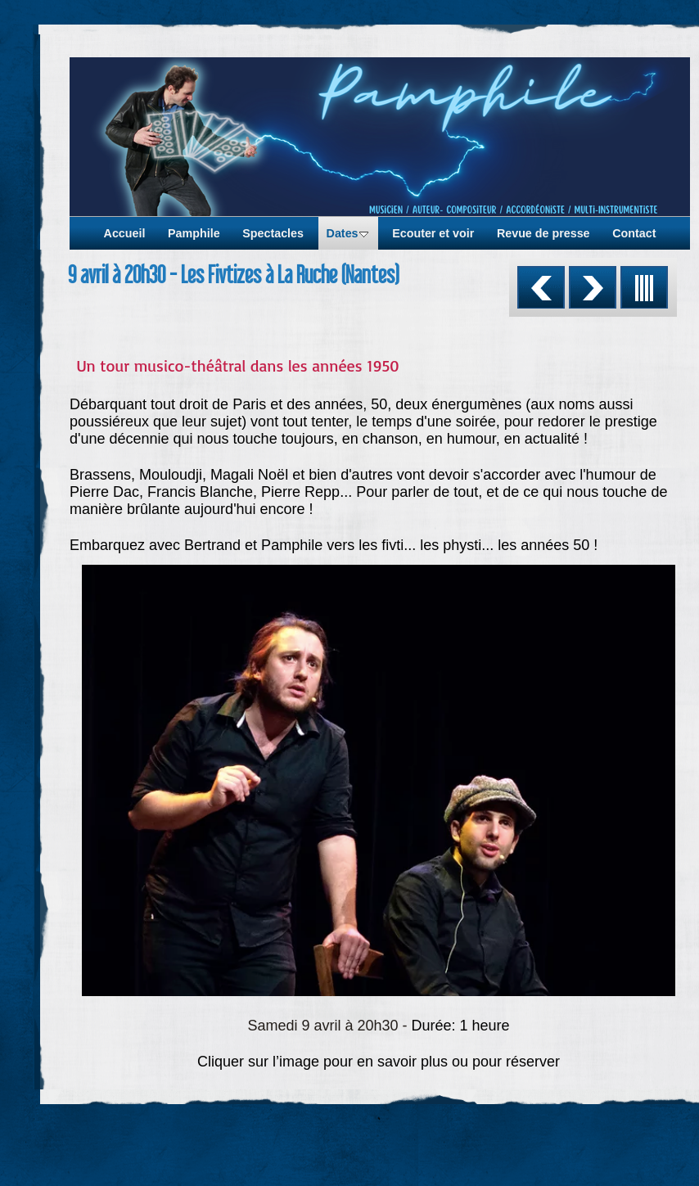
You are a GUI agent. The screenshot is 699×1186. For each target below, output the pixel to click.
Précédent (541, 287)
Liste (644, 287)
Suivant (593, 287)
